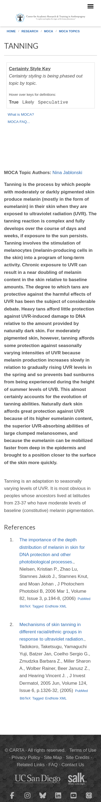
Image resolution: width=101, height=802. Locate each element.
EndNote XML (56, 606)
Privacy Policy (26, 757)
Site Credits (77, 757)
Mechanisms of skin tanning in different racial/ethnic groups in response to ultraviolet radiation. (51, 632)
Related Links (31, 764)
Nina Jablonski (67, 172)
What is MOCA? (21, 114)
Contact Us (72, 764)
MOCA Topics (69, 31)
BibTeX (25, 606)
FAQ (53, 764)
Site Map (53, 757)
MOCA (48, 31)
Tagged (38, 606)
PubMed (84, 599)
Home (11, 31)
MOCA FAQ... (19, 122)
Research (30, 31)
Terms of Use (82, 750)
